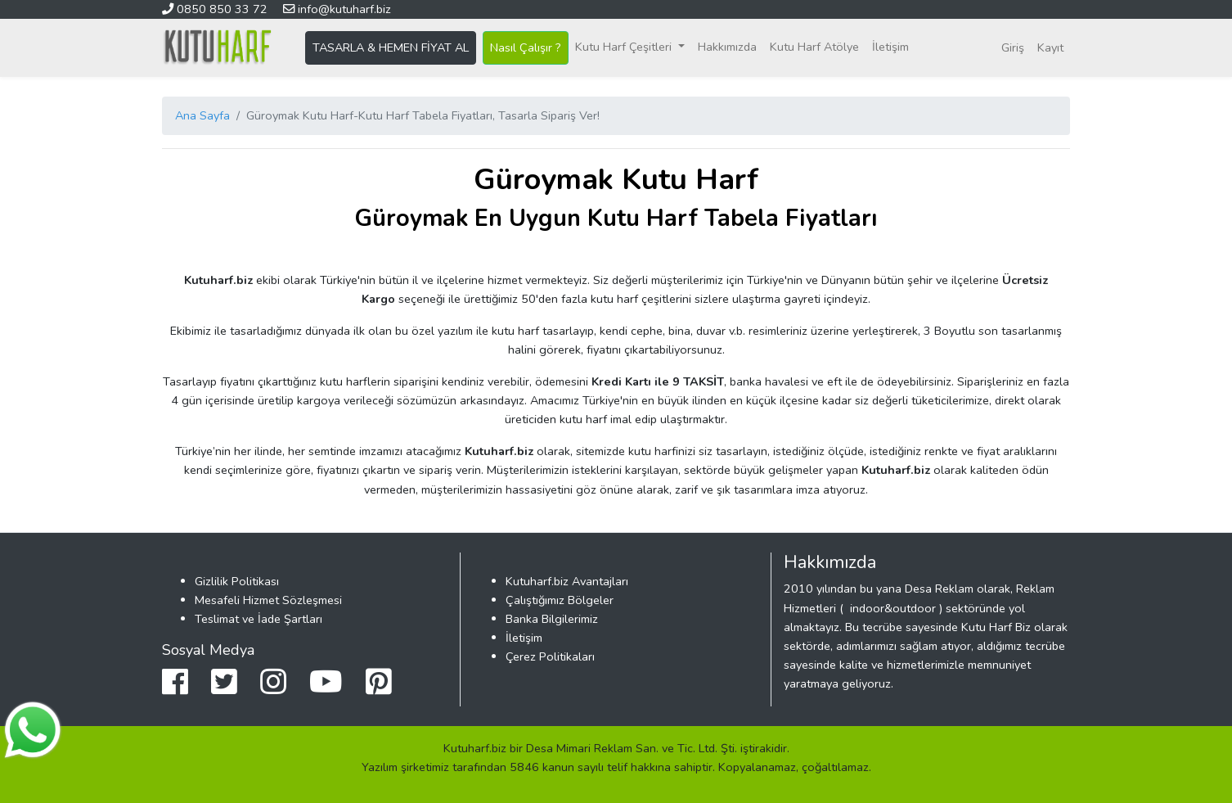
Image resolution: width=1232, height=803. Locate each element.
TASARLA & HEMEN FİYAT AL (390, 47)
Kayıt (1050, 47)
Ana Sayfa (202, 115)
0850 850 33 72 (216, 9)
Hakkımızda (727, 46)
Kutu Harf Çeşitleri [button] (625, 46)
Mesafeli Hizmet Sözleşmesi (268, 600)
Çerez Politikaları (550, 656)
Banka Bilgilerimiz (552, 619)
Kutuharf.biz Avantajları (567, 581)
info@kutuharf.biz (337, 9)
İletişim (890, 46)
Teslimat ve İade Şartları (258, 619)
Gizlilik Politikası (237, 581)
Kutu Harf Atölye (814, 46)
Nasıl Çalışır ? (525, 47)
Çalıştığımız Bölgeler (560, 600)
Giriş (1012, 47)
